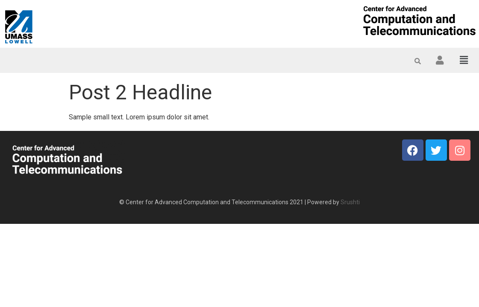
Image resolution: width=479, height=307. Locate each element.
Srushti (350, 202)
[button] (463, 60)
